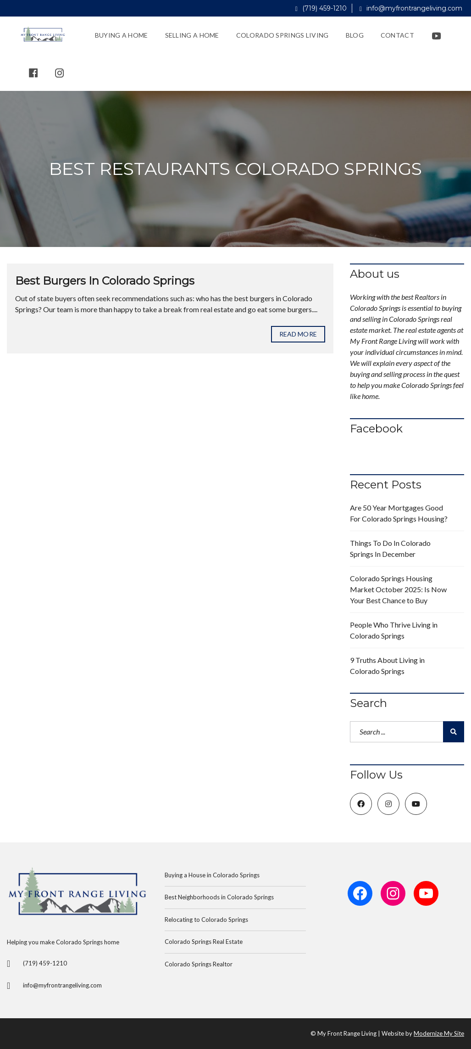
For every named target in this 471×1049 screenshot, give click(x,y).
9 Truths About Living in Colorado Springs (387, 665)
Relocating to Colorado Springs (206, 919)
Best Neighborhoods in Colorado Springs (219, 897)
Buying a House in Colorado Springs (212, 875)
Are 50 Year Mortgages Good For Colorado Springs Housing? (399, 513)
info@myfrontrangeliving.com (411, 8)
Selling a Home (192, 35)
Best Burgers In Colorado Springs (104, 280)
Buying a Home (121, 35)
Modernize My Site (439, 1033)
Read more (298, 334)
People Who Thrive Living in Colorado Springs (394, 630)
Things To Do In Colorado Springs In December (390, 548)
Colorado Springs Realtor (199, 964)
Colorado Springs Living (282, 35)
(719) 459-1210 (321, 8)
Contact (397, 35)
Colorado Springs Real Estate (204, 941)
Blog (355, 35)
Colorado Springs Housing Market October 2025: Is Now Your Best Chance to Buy (398, 589)
